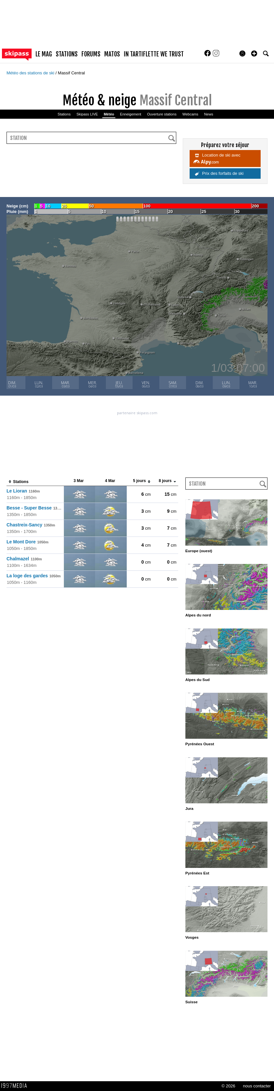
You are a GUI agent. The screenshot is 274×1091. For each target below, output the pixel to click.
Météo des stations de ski (31, 72)
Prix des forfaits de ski (219, 173)
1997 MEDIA (16, 1085)
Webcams (190, 114)
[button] (254, 53)
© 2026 (228, 1085)
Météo (109, 114)
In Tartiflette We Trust (154, 54)
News (208, 114)
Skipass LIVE (87, 114)
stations (67, 54)
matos (112, 54)
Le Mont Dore (28, 541)
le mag (44, 54)
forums (90, 54)
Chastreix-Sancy (31, 524)
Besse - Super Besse (36, 507)
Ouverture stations (161, 114)
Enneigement (130, 114)
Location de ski (216, 158)
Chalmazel (24, 558)
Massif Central (71, 72)
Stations (64, 114)
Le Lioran (23, 490)
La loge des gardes (34, 575)
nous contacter (257, 1085)
